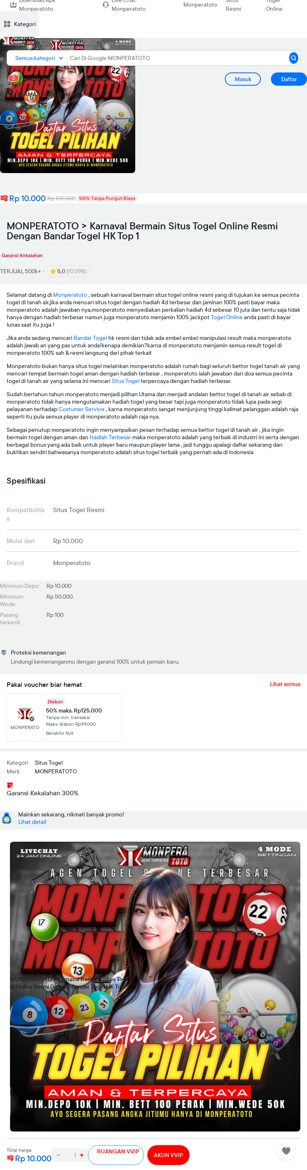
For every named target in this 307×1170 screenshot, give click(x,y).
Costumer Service (81, 409)
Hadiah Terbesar (110, 437)
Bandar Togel (90, 338)
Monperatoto (200, 4)
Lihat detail (32, 822)
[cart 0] (8, 83)
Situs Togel (125, 381)
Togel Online (227, 317)
